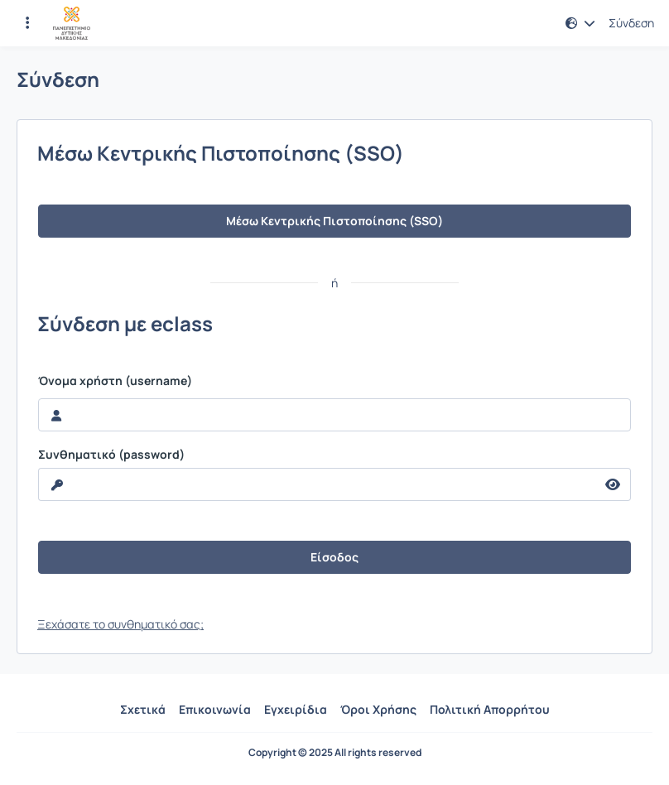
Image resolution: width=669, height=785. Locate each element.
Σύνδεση (631, 23)
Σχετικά (143, 709)
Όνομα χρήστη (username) (115, 381)
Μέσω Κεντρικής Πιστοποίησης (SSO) (334, 221)
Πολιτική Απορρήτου (490, 709)
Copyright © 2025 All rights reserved (334, 752)
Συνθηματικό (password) (111, 454)
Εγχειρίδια (295, 709)
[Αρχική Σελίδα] (71, 23)
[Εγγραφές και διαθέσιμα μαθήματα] (27, 23)
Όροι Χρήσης (378, 709)
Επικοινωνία (215, 709)
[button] (580, 23)
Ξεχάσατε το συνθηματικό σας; (120, 624)
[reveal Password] (317, 484)
